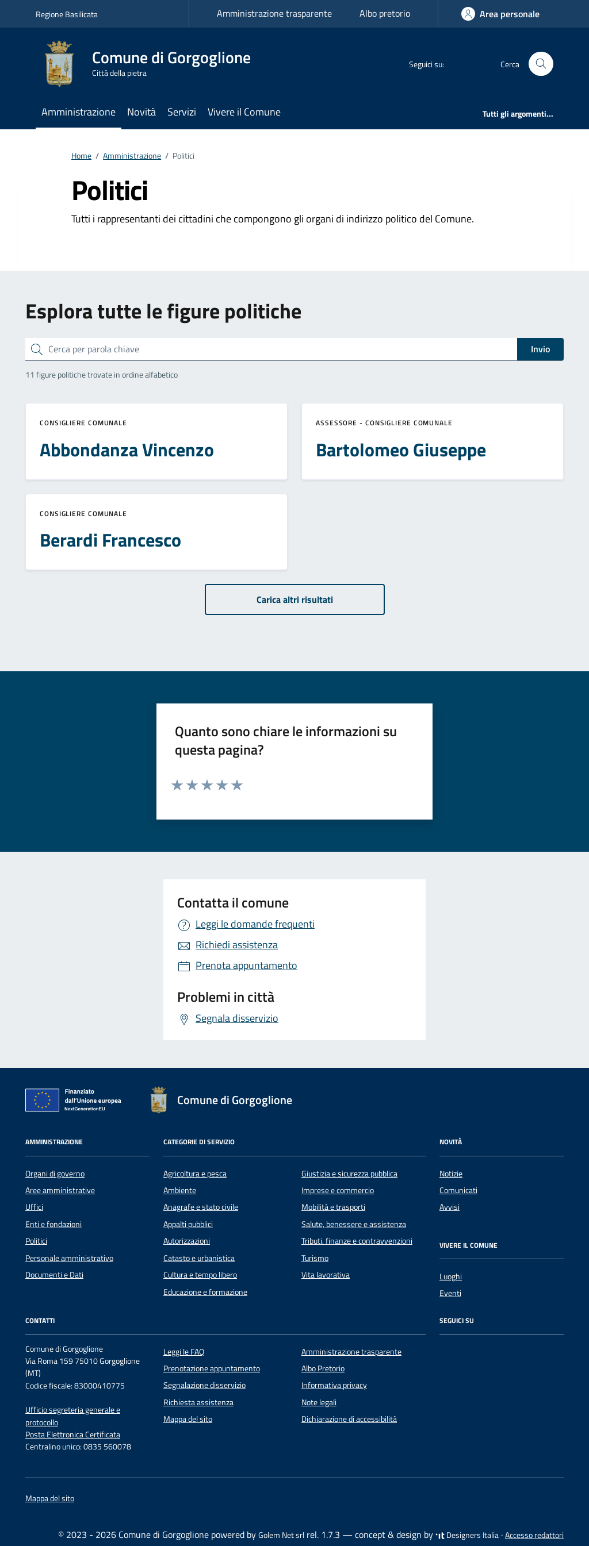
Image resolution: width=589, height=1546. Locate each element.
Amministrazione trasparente (274, 13)
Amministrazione (78, 112)
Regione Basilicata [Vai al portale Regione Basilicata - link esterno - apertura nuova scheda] (67, 14)
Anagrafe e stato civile (200, 1207)
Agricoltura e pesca (195, 1173)
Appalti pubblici (188, 1224)
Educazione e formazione (205, 1292)
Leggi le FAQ (183, 1351)
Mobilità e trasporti (333, 1207)
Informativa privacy (334, 1385)
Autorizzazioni (186, 1241)
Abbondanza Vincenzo (127, 449)
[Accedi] (500, 14)
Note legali (318, 1402)
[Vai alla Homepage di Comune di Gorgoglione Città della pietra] (150, 63)
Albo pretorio (384, 13)
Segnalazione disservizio (204, 1385)
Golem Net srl (281, 1535)
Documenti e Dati (54, 1274)
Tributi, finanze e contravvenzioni (356, 1241)
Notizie (450, 1173)
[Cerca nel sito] (541, 64)
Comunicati (458, 1190)
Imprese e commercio (337, 1190)
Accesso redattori (534, 1535)
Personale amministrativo (69, 1258)
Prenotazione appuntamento (211, 1368)
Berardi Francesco (110, 539)
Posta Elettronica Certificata (72, 1434)
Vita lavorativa (325, 1274)
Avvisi (449, 1207)
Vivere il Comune (244, 112)
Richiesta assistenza (198, 1402)
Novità (141, 112)
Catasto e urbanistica (199, 1258)
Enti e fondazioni (53, 1224)
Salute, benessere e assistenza (353, 1224)
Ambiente (179, 1190)
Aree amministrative (60, 1190)
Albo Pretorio (323, 1368)
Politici (36, 1241)
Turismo (314, 1258)
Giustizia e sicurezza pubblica (349, 1173)
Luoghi (450, 1276)
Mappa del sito (187, 1419)
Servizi (181, 112)
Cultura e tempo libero (200, 1274)
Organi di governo (55, 1173)
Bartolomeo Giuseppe (401, 449)
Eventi (450, 1293)
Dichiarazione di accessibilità (349, 1419)
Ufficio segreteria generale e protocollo (72, 1415)
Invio (540, 349)
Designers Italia (467, 1535)
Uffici (34, 1207)
